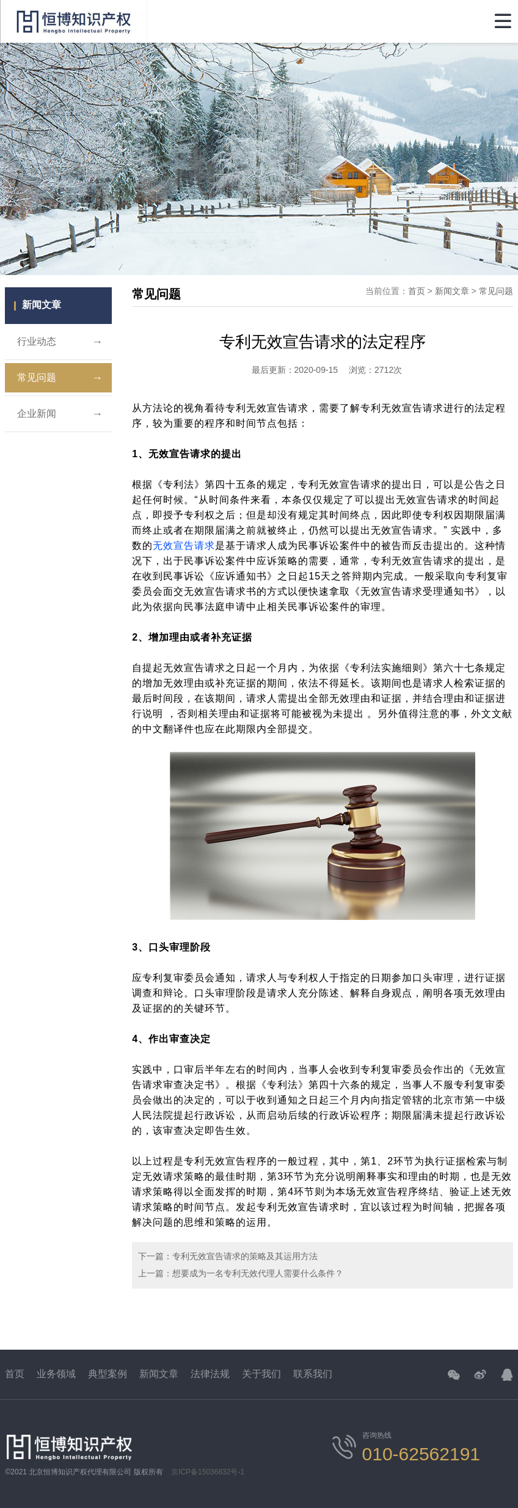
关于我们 (261, 1374)
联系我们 (312, 1374)
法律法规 (210, 1374)
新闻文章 (452, 291)
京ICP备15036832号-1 (207, 1472)
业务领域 (56, 1374)
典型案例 (107, 1374)
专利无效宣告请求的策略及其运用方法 (245, 1256)
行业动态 (60, 341)
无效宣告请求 (184, 545)
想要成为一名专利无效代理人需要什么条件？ (257, 1273)
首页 (416, 291)
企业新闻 (60, 413)
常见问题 (60, 377)
